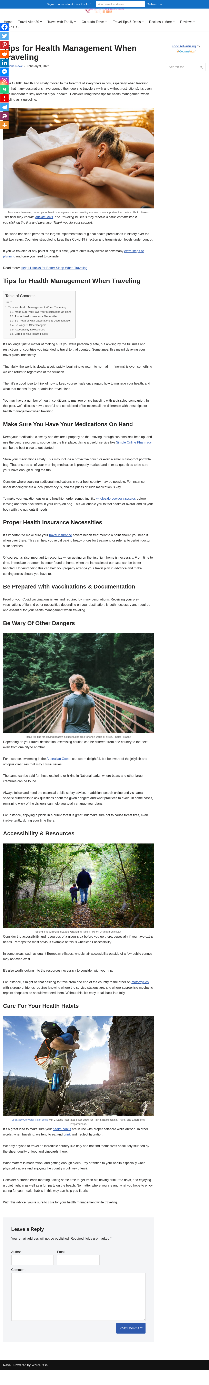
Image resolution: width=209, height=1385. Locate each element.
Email (61, 1265)
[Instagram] (4, 80)
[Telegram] (4, 107)
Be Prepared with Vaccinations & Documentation (43, 327)
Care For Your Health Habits (31, 341)
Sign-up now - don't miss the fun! (69, 4)
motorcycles (141, 994)
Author (16, 1265)
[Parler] (4, 116)
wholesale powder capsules (117, 508)
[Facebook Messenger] (4, 72)
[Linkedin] (4, 63)
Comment (18, 1284)
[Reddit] (4, 54)
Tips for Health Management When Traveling (37, 314)
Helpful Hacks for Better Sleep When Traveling (54, 275)
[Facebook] (4, 27)
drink (67, 1147)
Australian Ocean (59, 770)
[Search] (181, 67)
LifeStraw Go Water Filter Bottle (29, 1132)
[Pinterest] (4, 45)
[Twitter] (4, 36)
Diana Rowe (15, 66)
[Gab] (4, 89)
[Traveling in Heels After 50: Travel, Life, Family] (104, 9)
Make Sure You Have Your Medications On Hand (43, 318)
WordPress (39, 1380)
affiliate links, (45, 218)
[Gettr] (4, 98)
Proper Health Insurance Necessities (36, 323)
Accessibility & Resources (30, 336)
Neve (7, 1380)
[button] (41, 22)
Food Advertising (184, 46)
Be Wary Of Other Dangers (31, 332)
